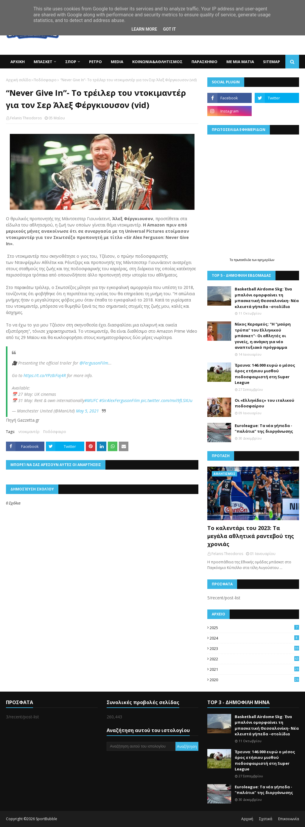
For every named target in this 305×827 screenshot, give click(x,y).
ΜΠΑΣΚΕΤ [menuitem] (43, 61)
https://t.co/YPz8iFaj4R (45, 375)
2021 (254, 669)
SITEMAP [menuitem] (271, 61)
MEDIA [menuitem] (117, 61)
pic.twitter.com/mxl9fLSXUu (166, 400)
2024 (254, 638)
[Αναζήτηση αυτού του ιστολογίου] (141, 746)
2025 (254, 627)
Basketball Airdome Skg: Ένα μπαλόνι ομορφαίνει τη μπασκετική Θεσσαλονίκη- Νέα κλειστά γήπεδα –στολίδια (267, 297)
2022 (254, 659)
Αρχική (247, 818)
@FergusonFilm (94, 363)
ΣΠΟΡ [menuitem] (70, 61)
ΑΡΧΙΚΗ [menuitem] (17, 61)
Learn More (144, 29)
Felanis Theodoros (26, 118)
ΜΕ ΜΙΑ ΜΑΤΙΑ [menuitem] (240, 61)
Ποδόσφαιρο (45, 79)
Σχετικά (265, 818)
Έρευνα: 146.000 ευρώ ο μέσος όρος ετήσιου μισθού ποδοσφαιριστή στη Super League (265, 373)
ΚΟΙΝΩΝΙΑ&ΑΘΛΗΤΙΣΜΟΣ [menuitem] (157, 61)
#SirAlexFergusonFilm (119, 400)
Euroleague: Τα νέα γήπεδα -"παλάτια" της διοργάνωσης (264, 428)
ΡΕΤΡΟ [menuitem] (95, 61)
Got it (169, 29)
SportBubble (46, 818)
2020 (254, 679)
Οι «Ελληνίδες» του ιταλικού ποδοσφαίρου (264, 403)
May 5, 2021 (87, 411)
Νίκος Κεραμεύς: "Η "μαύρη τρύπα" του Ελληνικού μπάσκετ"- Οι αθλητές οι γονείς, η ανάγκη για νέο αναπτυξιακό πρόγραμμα (263, 335)
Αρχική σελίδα (18, 79)
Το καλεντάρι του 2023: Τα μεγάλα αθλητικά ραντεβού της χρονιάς (250, 536)
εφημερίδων (266, 260)
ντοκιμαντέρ (29, 431)
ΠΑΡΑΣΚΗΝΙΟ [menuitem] (204, 61)
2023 (254, 648)
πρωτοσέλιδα (243, 260)
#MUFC (91, 400)
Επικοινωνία (288, 818)
